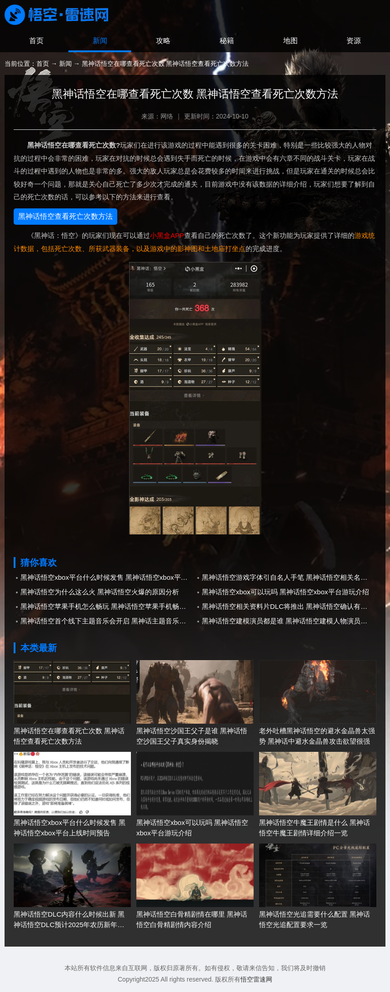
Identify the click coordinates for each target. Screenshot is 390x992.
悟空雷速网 (256, 979)
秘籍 (227, 40)
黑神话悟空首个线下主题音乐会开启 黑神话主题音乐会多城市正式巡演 (107, 621)
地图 (290, 40)
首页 (36, 40)
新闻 (100, 40)
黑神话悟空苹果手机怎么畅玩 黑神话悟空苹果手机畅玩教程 (107, 606)
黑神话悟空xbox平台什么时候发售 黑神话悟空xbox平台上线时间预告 (107, 577)
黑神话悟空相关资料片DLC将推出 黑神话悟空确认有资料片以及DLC (289, 606)
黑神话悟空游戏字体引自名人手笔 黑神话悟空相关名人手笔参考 (289, 577)
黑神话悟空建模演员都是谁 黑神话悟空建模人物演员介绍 (288, 621)
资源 (353, 40)
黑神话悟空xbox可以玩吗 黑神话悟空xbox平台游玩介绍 (285, 592)
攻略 (163, 40)
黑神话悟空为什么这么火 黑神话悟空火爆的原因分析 (99, 592)
